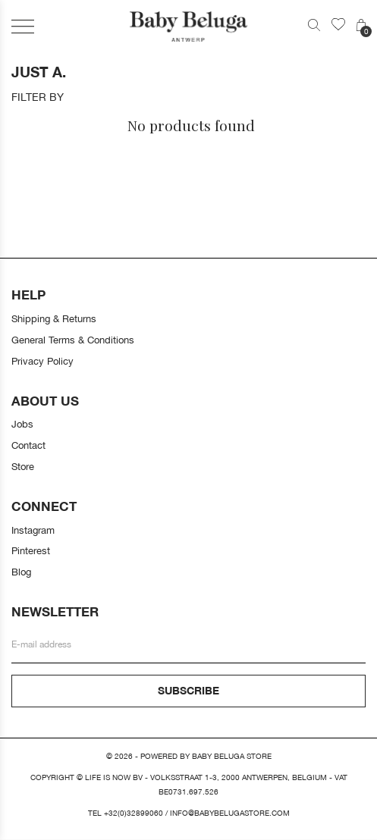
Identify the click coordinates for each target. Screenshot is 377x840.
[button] (22, 26)
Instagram (33, 530)
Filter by (37, 97)
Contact (28, 445)
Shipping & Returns (53, 318)
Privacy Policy (42, 361)
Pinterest (30, 550)
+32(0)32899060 (133, 813)
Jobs (22, 424)
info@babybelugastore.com (230, 813)
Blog (21, 572)
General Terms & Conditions (72, 340)
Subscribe (188, 690)
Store (22, 466)
